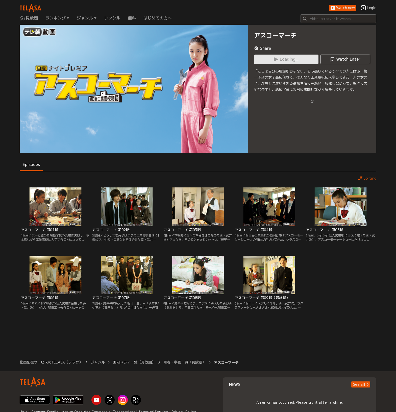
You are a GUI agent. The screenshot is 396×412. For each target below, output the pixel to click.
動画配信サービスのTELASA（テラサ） (51, 362)
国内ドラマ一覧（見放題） (134, 362)
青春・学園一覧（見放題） (184, 362)
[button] (342, 8)
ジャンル (98, 362)
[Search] (338, 18)
